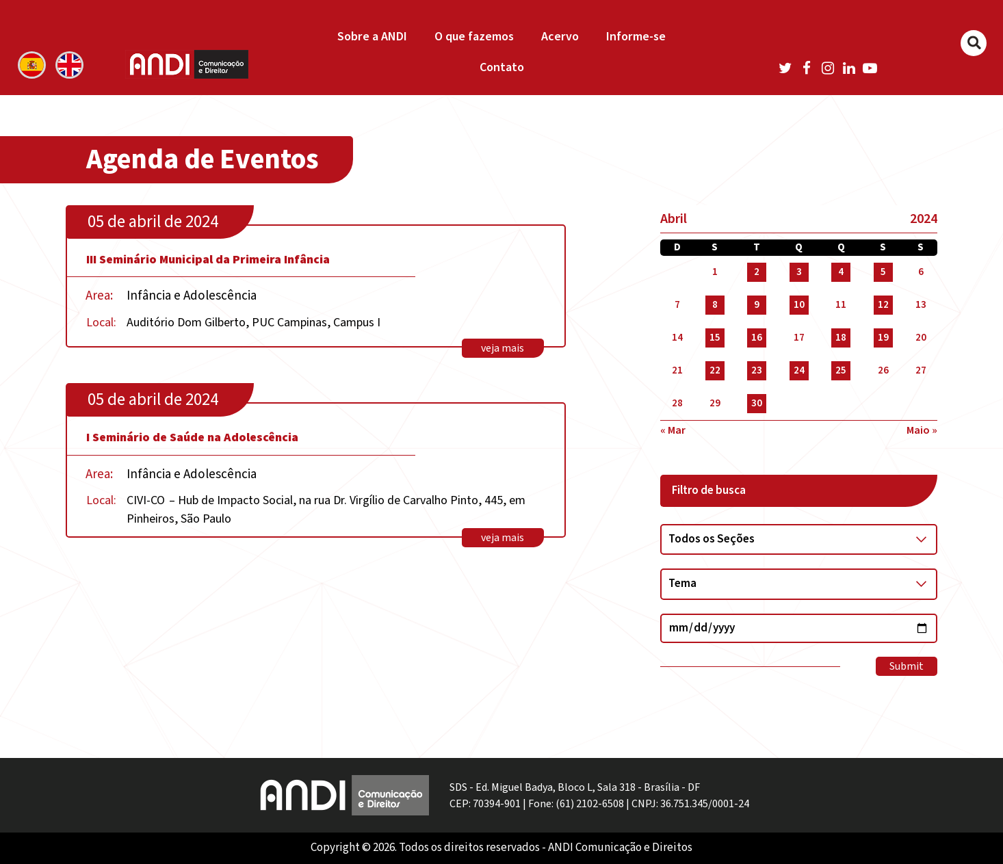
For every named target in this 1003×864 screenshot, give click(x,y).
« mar (673, 430)
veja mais (502, 348)
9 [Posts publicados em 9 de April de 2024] (756, 305)
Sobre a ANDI (372, 36)
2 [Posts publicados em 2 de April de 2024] (756, 272)
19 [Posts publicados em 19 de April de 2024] (883, 337)
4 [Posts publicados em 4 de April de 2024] (841, 272)
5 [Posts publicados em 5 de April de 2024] (883, 272)
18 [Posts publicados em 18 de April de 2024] (840, 337)
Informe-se (636, 36)
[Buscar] (974, 43)
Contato (502, 67)
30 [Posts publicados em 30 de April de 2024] (756, 403)
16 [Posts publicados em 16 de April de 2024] (756, 337)
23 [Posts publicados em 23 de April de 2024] (756, 370)
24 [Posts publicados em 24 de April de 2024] (799, 370)
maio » (922, 430)
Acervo (560, 36)
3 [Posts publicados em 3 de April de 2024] (799, 272)
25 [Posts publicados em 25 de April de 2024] (840, 370)
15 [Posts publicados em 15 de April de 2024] (714, 337)
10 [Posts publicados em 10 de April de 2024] (799, 305)
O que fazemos (474, 36)
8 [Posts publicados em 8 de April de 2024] (715, 305)
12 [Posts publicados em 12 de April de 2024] (883, 305)
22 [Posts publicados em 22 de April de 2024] (714, 370)
